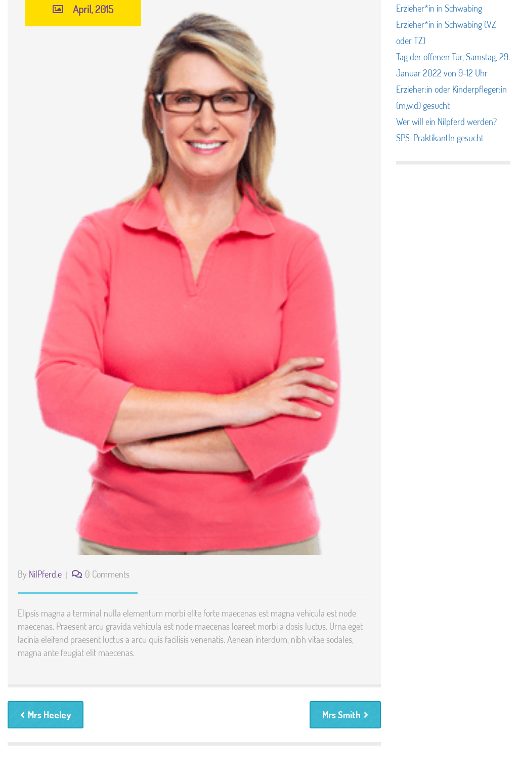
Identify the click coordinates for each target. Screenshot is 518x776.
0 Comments (107, 574)
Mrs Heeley (45, 714)
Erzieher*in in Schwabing (439, 8)
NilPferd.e (45, 574)
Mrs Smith (345, 714)
